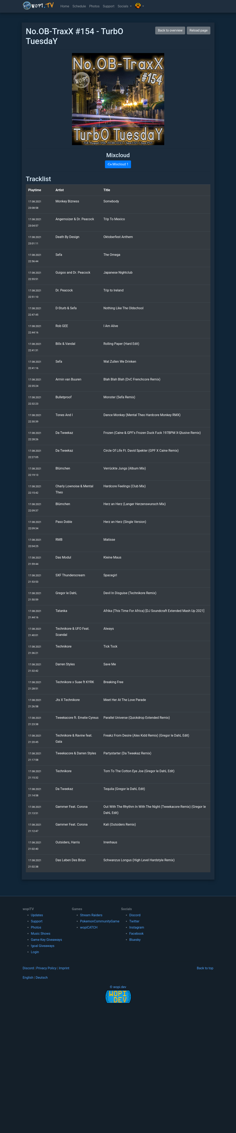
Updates (37, 915)
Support (108, 6)
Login (35, 952)
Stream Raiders (91, 915)
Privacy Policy (46, 968)
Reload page (198, 30)
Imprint (64, 968)
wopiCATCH (89, 927)
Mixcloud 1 (118, 164)
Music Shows (40, 934)
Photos (94, 6)
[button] (139, 6)
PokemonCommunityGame (100, 921)
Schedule (79, 6)
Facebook (136, 934)
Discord (134, 915)
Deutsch (42, 978)
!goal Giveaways (43, 946)
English (28, 978)
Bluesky (135, 940)
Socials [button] (123, 6)
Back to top (205, 968)
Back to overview (170, 30)
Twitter (134, 921)
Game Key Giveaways (46, 940)
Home (64, 6)
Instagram (136, 927)
